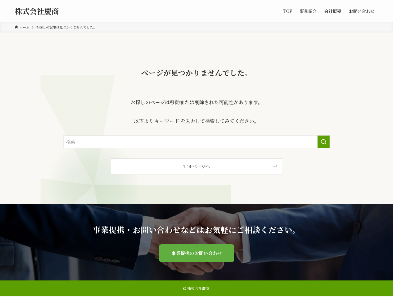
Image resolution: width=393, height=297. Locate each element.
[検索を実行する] (323, 141)
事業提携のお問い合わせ (196, 253)
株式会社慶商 (37, 11)
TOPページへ (196, 166)
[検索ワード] (196, 141)
